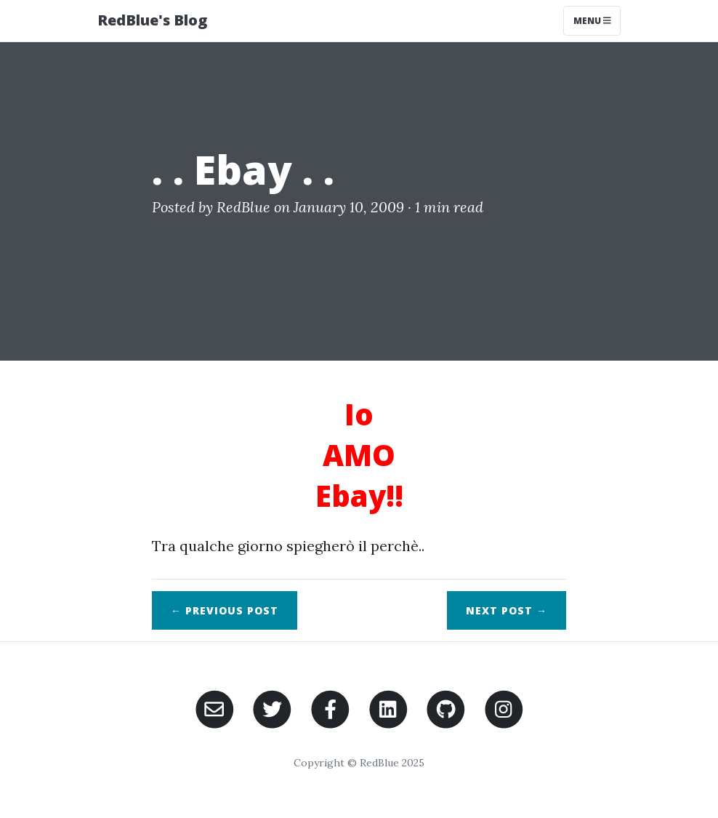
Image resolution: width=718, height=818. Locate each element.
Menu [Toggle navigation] (592, 21)
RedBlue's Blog (152, 20)
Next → (506, 610)
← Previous (224, 610)
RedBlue (243, 207)
